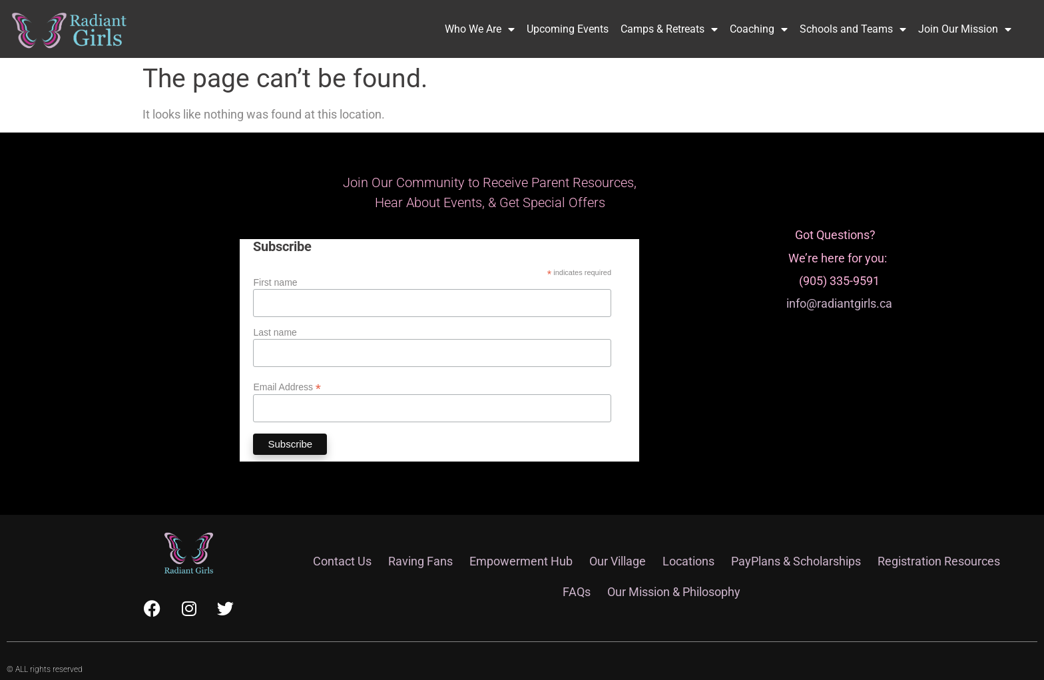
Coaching (759, 29)
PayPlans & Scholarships (796, 561)
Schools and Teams (853, 29)
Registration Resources (939, 561)
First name (275, 282)
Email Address (287, 386)
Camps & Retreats (669, 29)
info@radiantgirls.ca (839, 303)
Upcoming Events (568, 29)
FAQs (577, 592)
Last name (274, 332)
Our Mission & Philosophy (673, 592)
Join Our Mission (964, 29)
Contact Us (342, 561)
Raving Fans (420, 561)
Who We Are (480, 29)
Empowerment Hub (521, 561)
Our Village (617, 561)
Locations (688, 561)
